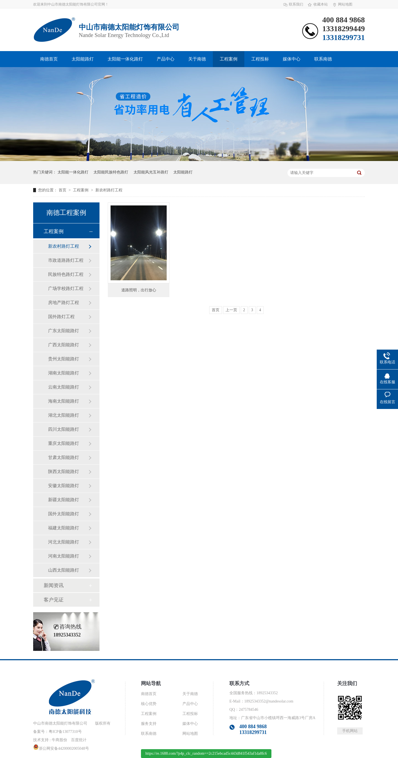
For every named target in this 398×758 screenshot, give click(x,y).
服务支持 (148, 724)
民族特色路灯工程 (65, 274)
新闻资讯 (54, 585)
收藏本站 (320, 4)
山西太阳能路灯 (63, 570)
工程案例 (228, 59)
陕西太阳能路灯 (63, 471)
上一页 (231, 310)
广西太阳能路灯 (63, 344)
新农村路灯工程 (108, 190)
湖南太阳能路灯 (63, 373)
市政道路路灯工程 (65, 260)
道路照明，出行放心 (138, 290)
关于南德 (197, 59)
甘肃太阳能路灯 (63, 457)
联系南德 (323, 59)
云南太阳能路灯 (63, 387)
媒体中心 (291, 59)
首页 (63, 190)
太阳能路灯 (83, 59)
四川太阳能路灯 (63, 429)
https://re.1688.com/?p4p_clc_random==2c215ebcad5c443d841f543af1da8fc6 (206, 753)
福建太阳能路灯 (63, 527)
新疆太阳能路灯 (63, 499)
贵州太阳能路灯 (63, 358)
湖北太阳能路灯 (63, 415)
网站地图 (345, 4)
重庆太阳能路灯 (63, 443)
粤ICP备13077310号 (65, 732)
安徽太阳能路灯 (63, 485)
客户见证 (54, 600)
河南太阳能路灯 (63, 556)
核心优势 (148, 704)
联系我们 (296, 4)
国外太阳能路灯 (63, 513)
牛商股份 (59, 740)
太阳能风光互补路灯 (150, 172)
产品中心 (165, 59)
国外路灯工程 (61, 316)
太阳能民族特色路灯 (110, 172)
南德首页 (49, 59)
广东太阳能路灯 (63, 330)
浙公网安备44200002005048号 (61, 748)
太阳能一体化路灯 (125, 59)
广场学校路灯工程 (65, 288)
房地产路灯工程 (63, 302)
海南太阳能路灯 (63, 401)
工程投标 (260, 59)
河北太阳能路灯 (63, 542)
